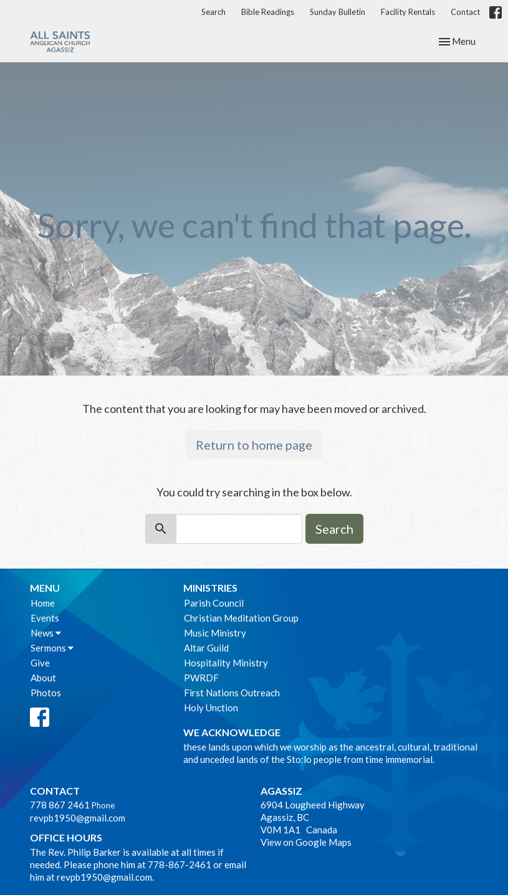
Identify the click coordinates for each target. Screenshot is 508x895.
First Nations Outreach (232, 692)
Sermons (52, 647)
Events (45, 617)
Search (213, 12)
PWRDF (201, 677)
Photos (46, 692)
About (43, 677)
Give (40, 662)
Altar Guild (206, 647)
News (46, 632)
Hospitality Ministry (226, 662)
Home (43, 603)
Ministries (210, 588)
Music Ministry (215, 632)
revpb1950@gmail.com (77, 817)
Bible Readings (267, 12)
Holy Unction (211, 707)
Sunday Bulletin (337, 12)
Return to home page (254, 444)
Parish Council (214, 603)
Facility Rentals (408, 12)
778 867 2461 (60, 804)
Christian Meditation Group (241, 617)
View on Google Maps (306, 842)
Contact (465, 12)
